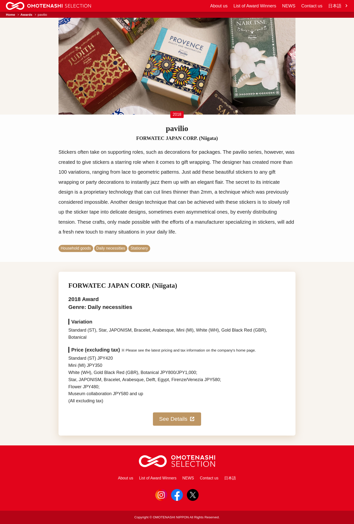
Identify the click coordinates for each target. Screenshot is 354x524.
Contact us (311, 5)
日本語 (338, 6)
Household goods (76, 248)
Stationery (139, 248)
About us (219, 5)
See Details (177, 419)
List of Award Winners (255, 5)
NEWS (288, 5)
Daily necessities (110, 248)
